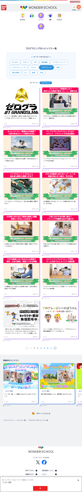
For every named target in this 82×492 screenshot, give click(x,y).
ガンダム (15, 62)
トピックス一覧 (20, 420)
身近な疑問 (15, 72)
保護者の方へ (29, 474)
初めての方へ (29, 470)
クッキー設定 (6, 482)
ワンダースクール (8, 420)
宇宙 (41, 72)
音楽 (58, 67)
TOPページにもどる (43, 413)
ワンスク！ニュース (59, 62)
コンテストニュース (18, 67)
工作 (35, 62)
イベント (33, 67)
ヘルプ (44, 474)
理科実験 (45, 62)
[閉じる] (78, 480)
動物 (33, 72)
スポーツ (26, 62)
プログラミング (46, 67)
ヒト (25, 72)
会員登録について (48, 470)
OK (40, 488)
